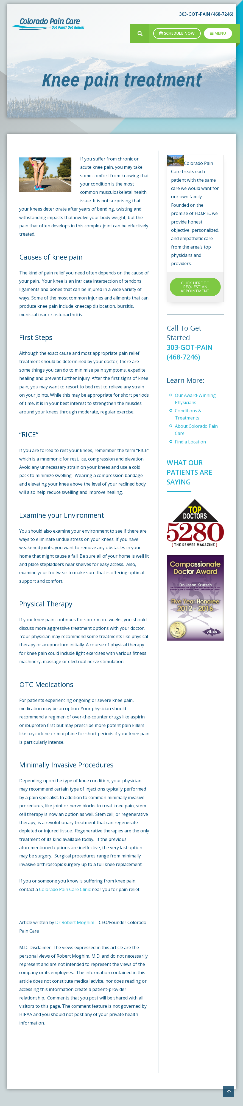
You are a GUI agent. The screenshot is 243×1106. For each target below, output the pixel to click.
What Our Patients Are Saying (190, 472)
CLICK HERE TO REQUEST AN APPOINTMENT (195, 286)
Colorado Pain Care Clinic (65, 889)
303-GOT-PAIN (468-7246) (206, 14)
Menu (218, 33)
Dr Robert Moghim (74, 922)
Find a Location (190, 442)
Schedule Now (177, 33)
